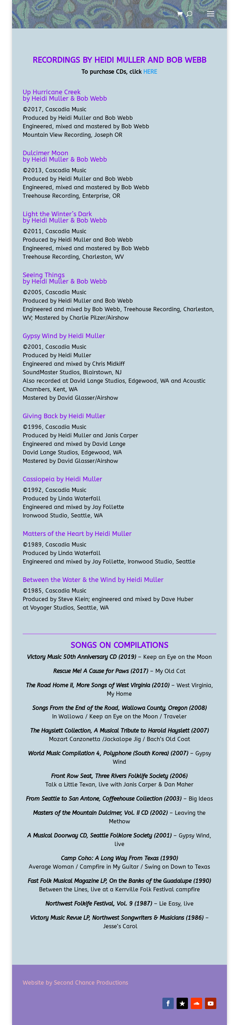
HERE (150, 71)
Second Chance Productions (90, 982)
